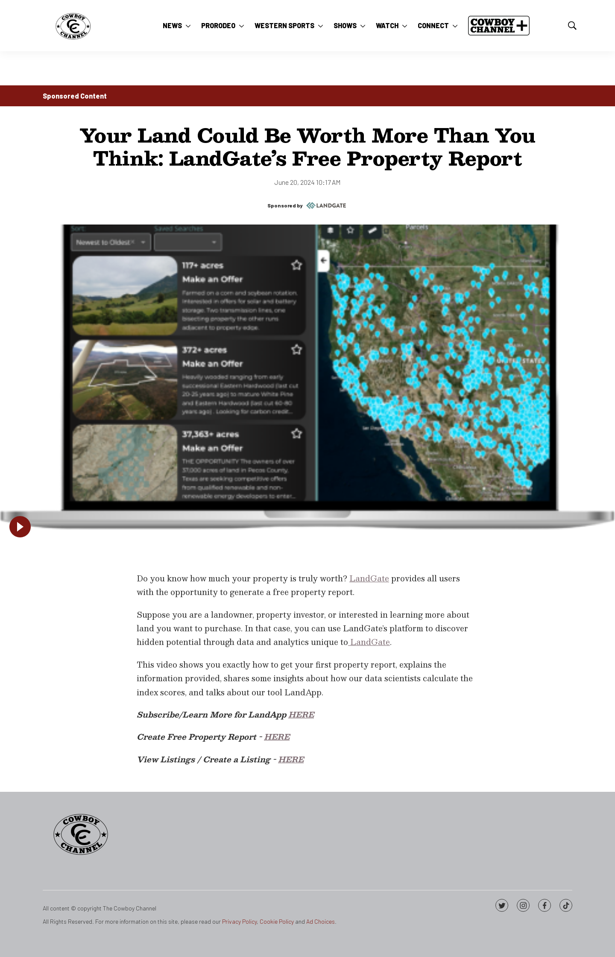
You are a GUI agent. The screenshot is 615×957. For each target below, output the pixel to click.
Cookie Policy (277, 921)
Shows (345, 25)
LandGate (369, 578)
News (172, 25)
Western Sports (284, 25)
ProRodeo (218, 25)
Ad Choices (320, 921)
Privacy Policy (239, 921)
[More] (188, 25)
